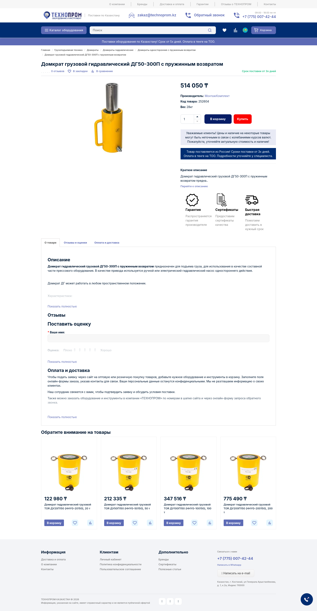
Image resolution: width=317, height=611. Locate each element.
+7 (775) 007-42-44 (235, 558)
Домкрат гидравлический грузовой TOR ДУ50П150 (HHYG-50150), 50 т (127, 506)
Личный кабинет (111, 559)
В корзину (218, 119)
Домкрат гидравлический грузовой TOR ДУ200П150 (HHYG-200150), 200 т (248, 508)
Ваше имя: (57, 332)
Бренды (142, 4)
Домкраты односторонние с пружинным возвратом (167, 50)
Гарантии (203, 4)
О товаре (50, 242)
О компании (117, 4)
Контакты (270, 4)
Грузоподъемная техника (68, 50)
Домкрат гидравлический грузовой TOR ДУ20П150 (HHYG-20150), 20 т (67, 506)
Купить (242, 119)
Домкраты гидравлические (118, 50)
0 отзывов (57, 71)
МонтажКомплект (217, 96)
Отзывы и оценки (75, 242)
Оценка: (53, 350)
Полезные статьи (169, 569)
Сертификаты (167, 564)
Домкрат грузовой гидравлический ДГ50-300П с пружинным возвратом (85, 54)
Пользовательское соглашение (120, 569)
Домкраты (92, 50)
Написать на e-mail (236, 573)
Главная (45, 50)
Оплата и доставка (106, 242)
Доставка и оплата (172, 4)
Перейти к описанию (194, 186)
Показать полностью (62, 306)
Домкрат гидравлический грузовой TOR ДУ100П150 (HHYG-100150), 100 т (187, 508)
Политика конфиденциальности (121, 564)
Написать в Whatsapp (229, 564)
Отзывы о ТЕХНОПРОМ (236, 4)
